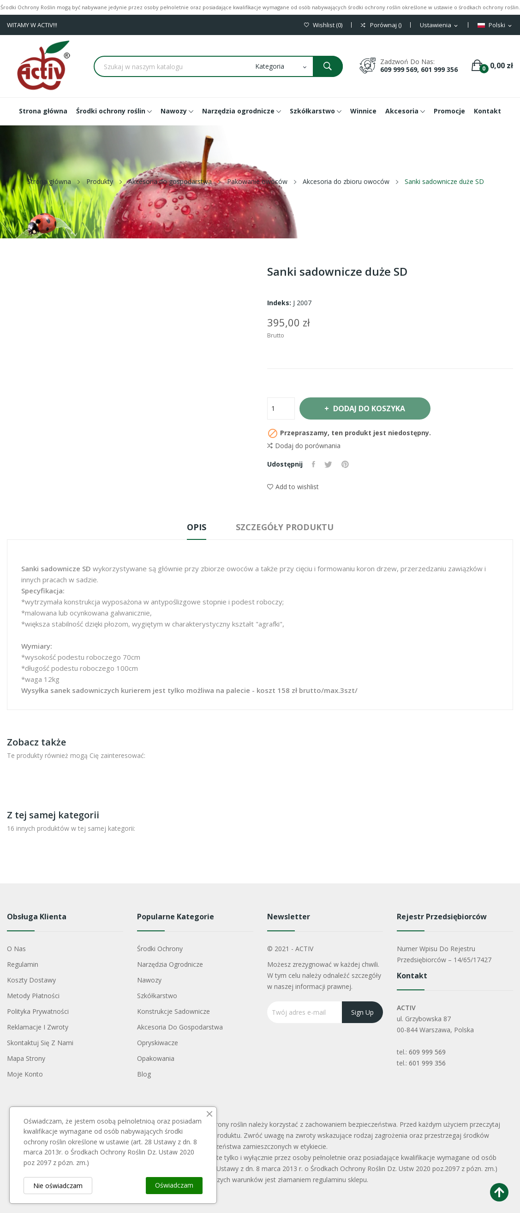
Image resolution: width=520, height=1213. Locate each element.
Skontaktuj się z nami (40, 1042)
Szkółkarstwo (157, 995)
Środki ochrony (160, 948)
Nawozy (149, 980)
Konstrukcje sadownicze (173, 1011)
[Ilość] (281, 408)
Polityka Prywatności (38, 1011)
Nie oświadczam (58, 1185)
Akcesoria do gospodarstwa (180, 1027)
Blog (144, 1074)
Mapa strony (26, 1058)
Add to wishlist (293, 486)
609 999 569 (427, 1051)
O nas (16, 948)
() (323, 25)
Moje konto (25, 1074)
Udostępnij (313, 464)
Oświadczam (174, 1185)
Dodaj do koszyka (369, 408)
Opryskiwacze (157, 1042)
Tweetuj (328, 464)
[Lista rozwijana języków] (495, 25)
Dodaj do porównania (304, 446)
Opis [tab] (196, 527)
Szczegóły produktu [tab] (285, 527)
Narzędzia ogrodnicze (170, 964)
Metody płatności (33, 995)
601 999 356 (427, 1063)
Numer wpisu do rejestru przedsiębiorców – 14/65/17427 (444, 954)
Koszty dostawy (31, 980)
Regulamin (22, 964)
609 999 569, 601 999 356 (419, 69)
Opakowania (155, 1058)
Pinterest (345, 464)
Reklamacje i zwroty (37, 1027)
